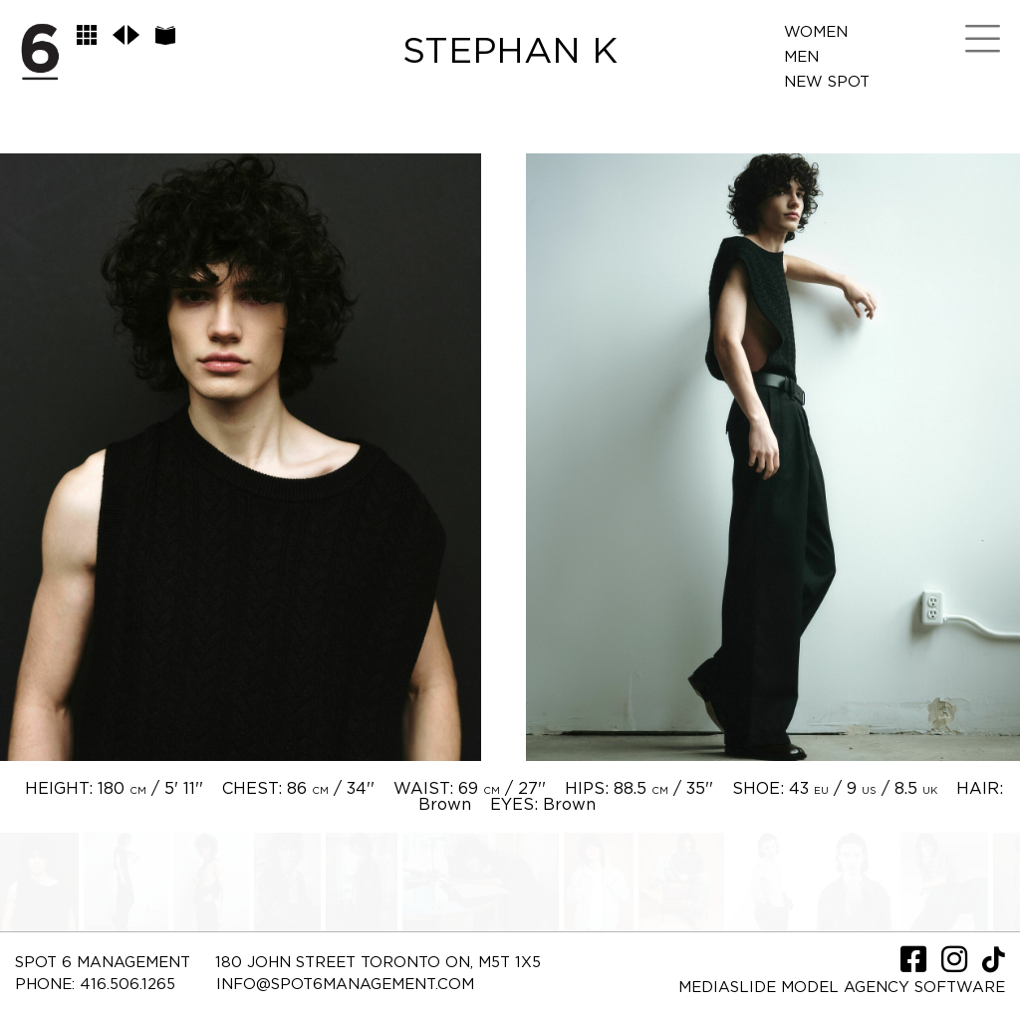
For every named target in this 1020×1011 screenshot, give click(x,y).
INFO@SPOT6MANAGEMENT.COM (345, 984)
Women (816, 32)
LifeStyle (826, 132)
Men (801, 57)
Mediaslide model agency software (841, 987)
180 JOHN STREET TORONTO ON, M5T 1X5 (378, 962)
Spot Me (819, 107)
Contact (822, 156)
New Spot (827, 82)
